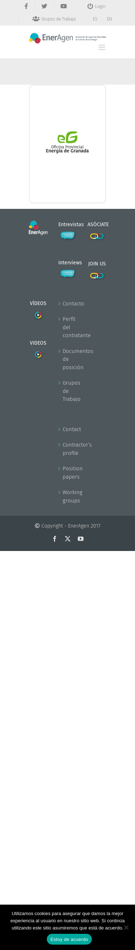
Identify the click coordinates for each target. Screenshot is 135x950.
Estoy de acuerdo (69, 939)
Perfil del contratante (68, 327)
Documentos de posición (68, 359)
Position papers (68, 472)
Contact (68, 429)
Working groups (68, 496)
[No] (126, 927)
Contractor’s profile (68, 449)
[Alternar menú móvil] (102, 47)
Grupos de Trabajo (68, 391)
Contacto (68, 303)
